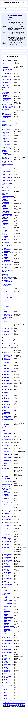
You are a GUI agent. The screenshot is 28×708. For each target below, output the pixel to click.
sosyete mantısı (7, 391)
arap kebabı (6, 331)
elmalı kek (6, 656)
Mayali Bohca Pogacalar (9, 461)
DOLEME (6, 677)
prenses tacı (5, 221)
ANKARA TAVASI (7, 135)
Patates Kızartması (7, 114)
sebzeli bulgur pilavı (7, 180)
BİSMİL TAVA (7, 306)
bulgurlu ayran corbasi (9, 481)
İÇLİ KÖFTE (6, 109)
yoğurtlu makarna (7, 342)
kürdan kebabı (7, 251)
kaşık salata (6, 333)
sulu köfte (5, 138)
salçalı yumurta (7, 637)
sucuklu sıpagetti (7, 460)
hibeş (4, 71)
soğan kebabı (6, 608)
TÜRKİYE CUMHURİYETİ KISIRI (7, 281)
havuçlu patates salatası (9, 371)
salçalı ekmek (6, 231)
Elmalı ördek (6, 468)
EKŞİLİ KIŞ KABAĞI (7, 104)
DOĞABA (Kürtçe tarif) (9, 664)
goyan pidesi (6, 445)
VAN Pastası (6, 623)
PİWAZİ (5, 240)
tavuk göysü (6, 455)
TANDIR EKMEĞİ (8, 685)
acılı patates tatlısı (7, 385)
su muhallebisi (7, 380)
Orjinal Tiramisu (6, 89)
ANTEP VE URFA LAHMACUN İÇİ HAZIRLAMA (6, 92)
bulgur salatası (7, 300)
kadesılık (6, 597)
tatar (5, 388)
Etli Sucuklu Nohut (8, 602)
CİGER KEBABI (6, 129)
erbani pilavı (6, 275)
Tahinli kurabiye (6, 166)
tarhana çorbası (7, 606)
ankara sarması (7, 354)
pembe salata (6, 544)
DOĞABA (6, 697)
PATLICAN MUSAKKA (9, 508)
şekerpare (6, 505)
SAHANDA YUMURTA (8, 62)
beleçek (5, 590)
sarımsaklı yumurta (8, 582)
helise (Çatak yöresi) (8, 578)
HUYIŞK (5, 588)
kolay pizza (6, 424)
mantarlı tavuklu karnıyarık (6, 654)
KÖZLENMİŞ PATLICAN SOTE (6, 412)
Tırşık (5, 576)
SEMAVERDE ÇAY (8, 454)
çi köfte (5, 291)
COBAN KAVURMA (8, 640)
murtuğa (5, 596)
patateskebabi (6, 436)
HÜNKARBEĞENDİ (8, 560)
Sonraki (21, 9)
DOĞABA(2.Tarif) (7, 676)
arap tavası (5, 153)
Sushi (5, 465)
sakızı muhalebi (7, 352)
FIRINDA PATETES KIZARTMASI (7, 273)
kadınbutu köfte (7, 573)
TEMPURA (6, 476)
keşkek (5, 605)
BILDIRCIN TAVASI (7, 102)
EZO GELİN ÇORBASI (9, 626)
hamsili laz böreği (8, 389)
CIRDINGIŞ (6, 267)
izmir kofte (6, 257)
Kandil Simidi (6, 287)
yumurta (5, 243)
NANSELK (6, 585)
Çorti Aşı (5, 680)
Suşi (3, 63)
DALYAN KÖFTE (7, 486)
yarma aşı (6, 343)
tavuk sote (6, 392)
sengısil (5, 426)
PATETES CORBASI (7, 177)
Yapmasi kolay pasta (7, 186)
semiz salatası (7, 495)
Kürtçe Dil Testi (20, 702)
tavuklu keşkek (7, 288)
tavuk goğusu (7, 611)
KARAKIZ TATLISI (8, 600)
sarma (5, 248)
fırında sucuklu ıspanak (9, 340)
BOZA (5, 497)
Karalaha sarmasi (7, 534)
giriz (5, 327)
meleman (5, 337)
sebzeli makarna (7, 541)
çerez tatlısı (5, 220)
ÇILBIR (4, 168)
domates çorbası (7, 294)
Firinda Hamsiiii (7, 480)
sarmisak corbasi (7, 457)
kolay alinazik (7, 314)
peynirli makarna (7, 264)
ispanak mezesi (7, 406)
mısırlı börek (6, 299)
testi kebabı (6, 458)
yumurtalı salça (6, 169)
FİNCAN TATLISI (7, 147)
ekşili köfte (6, 237)
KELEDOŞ (6, 694)
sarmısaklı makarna (8, 639)
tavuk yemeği (6, 368)
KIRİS (5, 692)
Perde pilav (6, 624)
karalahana (6, 575)
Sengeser (5, 682)
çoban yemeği (6, 203)
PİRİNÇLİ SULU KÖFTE (8, 77)
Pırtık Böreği (5, 83)
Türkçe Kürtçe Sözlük (14, 702)
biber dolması (7, 363)
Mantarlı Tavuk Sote (7, 73)
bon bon (5, 218)
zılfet (5, 531)
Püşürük (5, 621)
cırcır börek (5, 228)
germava (5, 579)
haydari (5, 491)
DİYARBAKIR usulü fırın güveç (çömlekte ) (7, 356)
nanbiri (4, 206)
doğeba (5, 254)
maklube (5, 504)
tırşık (5, 633)
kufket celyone (7, 492)
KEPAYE (5, 695)
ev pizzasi (5, 230)
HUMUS (5, 463)
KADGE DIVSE (6, 85)
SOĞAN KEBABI (7, 87)
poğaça (5, 365)
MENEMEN (6, 662)
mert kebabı (6, 330)
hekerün (5, 395)
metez (5, 612)
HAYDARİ (5, 118)
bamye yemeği (7, 511)
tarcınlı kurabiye (7, 407)
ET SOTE (6, 627)
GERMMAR (6, 581)
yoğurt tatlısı (6, 374)
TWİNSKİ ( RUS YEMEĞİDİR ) (6, 489)
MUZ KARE (5, 208)
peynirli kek (6, 377)
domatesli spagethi (8, 522)
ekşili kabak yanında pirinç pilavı (7, 184)
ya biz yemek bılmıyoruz (5, 549)
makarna (5, 80)
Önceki (6, 9)
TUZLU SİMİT (6, 209)
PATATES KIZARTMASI (5, 635)
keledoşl (5, 563)
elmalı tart (6, 336)
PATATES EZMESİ (8, 315)
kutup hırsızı (6, 211)
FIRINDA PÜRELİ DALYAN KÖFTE (6, 132)
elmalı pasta (6, 362)
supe (5, 427)
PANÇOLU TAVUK (8, 278)
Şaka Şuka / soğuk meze (9, 339)
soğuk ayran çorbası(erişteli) (5, 501)
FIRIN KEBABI (7, 478)
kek (4, 233)
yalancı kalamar (7, 303)
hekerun (5, 311)
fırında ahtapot (7, 448)
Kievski (5, 470)
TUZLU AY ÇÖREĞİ (8, 268)
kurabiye (6, 321)
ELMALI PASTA (7, 510)
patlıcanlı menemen (8, 572)
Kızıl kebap (5, 67)
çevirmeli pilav (7, 564)
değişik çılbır (6, 236)
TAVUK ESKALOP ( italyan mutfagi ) (7, 117)
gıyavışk (5, 599)
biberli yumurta (7, 309)
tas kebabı (5, 175)
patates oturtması (7, 100)
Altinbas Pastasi (7, 513)
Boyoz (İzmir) (6, 96)
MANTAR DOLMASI (8, 520)
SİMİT (5, 651)
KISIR (5, 410)
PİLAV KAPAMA (7, 290)
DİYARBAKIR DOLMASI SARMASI (6, 159)
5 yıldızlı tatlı (6, 398)
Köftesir (5, 673)
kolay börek (6, 242)
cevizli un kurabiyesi (8, 383)
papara (5, 308)
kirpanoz (6, 434)
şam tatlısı (6, 494)
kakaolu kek (6, 139)
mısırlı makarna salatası (9, 277)
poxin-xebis (6, 417)
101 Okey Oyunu (7, 702)
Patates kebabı (7, 558)
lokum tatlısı (6, 322)
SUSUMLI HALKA (8, 319)
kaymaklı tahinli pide (8, 439)
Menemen (6, 305)
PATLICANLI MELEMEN (5, 123)
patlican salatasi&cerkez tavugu (7, 483)
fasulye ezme (6, 302)
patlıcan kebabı (6, 144)
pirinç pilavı (6, 498)
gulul (5, 282)
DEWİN (5, 691)
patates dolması (7, 414)
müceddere (5, 82)
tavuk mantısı (6, 172)
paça (5, 437)
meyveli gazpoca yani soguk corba (7, 271)
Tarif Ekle (22, 6)
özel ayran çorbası (8, 652)
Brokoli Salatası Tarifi (7, 65)
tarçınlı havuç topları (8, 516)
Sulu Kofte (6, 614)
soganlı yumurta (7, 649)
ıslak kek (6, 609)
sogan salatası (6, 200)
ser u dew (5, 95)
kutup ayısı (5, 217)
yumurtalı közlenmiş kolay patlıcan (7, 285)
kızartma (6, 373)
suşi (4, 227)
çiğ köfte (5, 255)
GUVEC (5, 648)
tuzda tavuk (5, 59)
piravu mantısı (7, 473)
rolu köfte (5, 157)
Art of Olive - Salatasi (7, 215)
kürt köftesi (6, 451)
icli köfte (5, 667)
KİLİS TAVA (5, 74)
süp (4, 591)
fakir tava (5, 181)
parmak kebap (7, 345)
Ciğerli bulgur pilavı (8, 603)
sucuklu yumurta (6, 142)
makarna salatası (7, 545)
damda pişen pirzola (8, 502)
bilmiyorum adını (7, 394)
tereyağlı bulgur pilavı (8, 440)
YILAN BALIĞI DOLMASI (6, 194)
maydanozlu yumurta (8, 617)
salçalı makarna (7, 542)
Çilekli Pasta (6, 446)
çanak (5, 507)
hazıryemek (6, 293)
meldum (5, 366)
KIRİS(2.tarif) (7, 671)
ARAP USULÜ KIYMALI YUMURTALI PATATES (8, 107)
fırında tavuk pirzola (7, 174)
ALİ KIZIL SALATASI (8, 265)
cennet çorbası (7, 260)
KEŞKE (5, 689)
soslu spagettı (6, 133)
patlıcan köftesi (7, 334)
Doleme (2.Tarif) (7, 670)
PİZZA (4, 205)
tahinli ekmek (7, 555)
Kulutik (4, 199)
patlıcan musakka (7, 79)
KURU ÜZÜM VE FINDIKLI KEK (6, 98)
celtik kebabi (6, 526)
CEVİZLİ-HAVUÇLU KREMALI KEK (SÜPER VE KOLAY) (7, 127)
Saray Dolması (7, 404)
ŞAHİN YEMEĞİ (7, 658)
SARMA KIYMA (7, 519)
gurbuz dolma (7, 629)
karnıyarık (6, 567)
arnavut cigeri (6, 202)
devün (5, 358)
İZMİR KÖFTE (6, 76)
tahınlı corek (6, 547)
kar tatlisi (6, 528)
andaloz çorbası (7, 620)
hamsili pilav (6, 197)
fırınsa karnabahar (7, 151)
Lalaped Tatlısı (7, 668)
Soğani (5, 674)
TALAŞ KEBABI (7, 557)
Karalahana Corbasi (8, 532)
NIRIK (5, 659)
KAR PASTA (6, 136)
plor (4, 452)
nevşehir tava (6, 443)
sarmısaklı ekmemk (8, 554)
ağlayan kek (6, 223)
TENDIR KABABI (7, 431)
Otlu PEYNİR (6, 683)
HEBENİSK (6, 239)
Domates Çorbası (6, 187)
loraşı (5, 409)
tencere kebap (7, 296)
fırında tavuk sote (8, 618)
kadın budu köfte (7, 566)
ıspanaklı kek (6, 397)
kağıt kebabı (6, 570)
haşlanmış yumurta (8, 584)
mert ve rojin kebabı (8, 328)
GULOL (5, 698)
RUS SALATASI (6, 189)
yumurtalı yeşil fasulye (8, 312)
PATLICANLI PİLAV (8, 252)
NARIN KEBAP (7, 643)
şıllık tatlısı (6, 422)
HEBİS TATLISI (7, 642)
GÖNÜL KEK (6, 376)
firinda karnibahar (7, 171)
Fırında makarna (7, 416)
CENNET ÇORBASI (8, 433)
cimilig (5, 369)
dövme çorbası (6, 141)
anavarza (6, 514)
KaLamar (5, 178)
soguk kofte (6, 645)
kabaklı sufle (6, 382)
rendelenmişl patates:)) (8, 403)
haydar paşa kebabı (8, 297)
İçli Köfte (5, 449)
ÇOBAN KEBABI (7, 145)
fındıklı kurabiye (7, 325)
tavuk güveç (6, 517)
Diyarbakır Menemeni (7, 60)
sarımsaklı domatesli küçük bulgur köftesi (7, 539)
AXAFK (5, 523)
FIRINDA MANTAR (7, 214)
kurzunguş (6, 258)
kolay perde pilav (7, 249)
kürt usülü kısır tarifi (8, 347)
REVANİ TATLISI (7, 212)
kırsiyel (5, 386)
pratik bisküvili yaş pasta (8, 196)
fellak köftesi (6, 401)
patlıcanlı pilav (6, 234)
